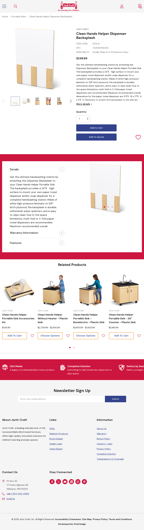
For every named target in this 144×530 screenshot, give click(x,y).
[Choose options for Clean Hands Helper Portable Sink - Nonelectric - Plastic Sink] (90, 290)
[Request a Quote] (140, 6)
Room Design (56, 438)
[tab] (104, 207)
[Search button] (15, 6)
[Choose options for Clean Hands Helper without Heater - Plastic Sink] (54, 290)
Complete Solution (106, 453)
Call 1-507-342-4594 (18, 493)
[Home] (69, 6)
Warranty (101, 433)
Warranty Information (24, 233)
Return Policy (103, 438)
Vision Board (56, 448)
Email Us (11, 498)
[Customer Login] (122, 6)
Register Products (59, 433)
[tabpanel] (107, 189)
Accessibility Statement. (68, 519)
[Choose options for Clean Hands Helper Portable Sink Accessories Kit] (18, 290)
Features (16, 243)
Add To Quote (96, 136)
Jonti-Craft (82, 29)
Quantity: (81, 111)
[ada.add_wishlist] (32, 335)
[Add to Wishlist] (138, 137)
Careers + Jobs (104, 443)
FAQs (52, 428)
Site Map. (87, 519)
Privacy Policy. (100, 519)
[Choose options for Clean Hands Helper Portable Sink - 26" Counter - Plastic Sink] (125, 290)
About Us (101, 428)
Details (14, 169)
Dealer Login (56, 443)
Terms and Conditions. (120, 519)
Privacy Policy (104, 448)
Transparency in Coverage (110, 458)
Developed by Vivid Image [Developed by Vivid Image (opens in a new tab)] (72, 524)
